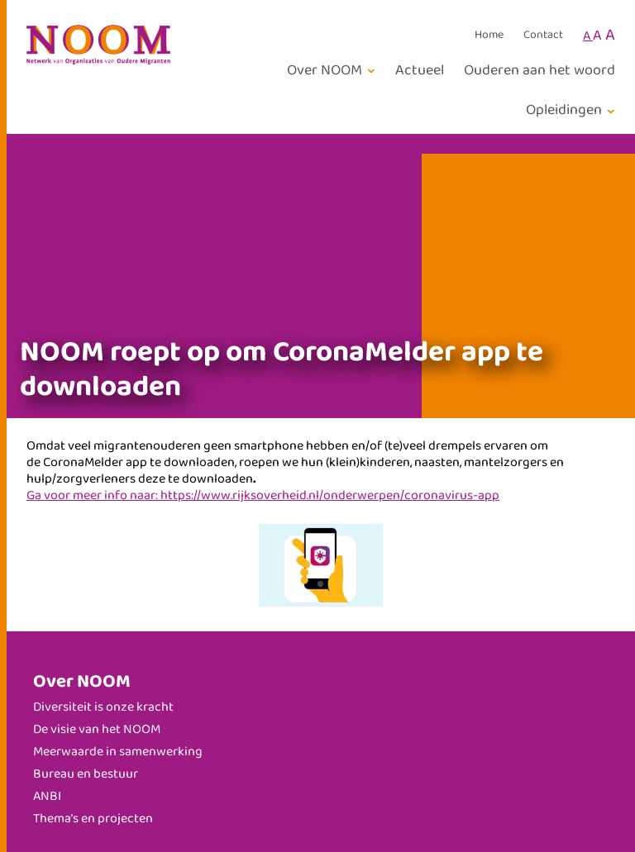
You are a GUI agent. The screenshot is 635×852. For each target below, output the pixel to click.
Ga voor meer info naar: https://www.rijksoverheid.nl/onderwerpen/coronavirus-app (262, 495)
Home (489, 35)
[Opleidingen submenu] (573, 110)
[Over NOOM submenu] (333, 70)
